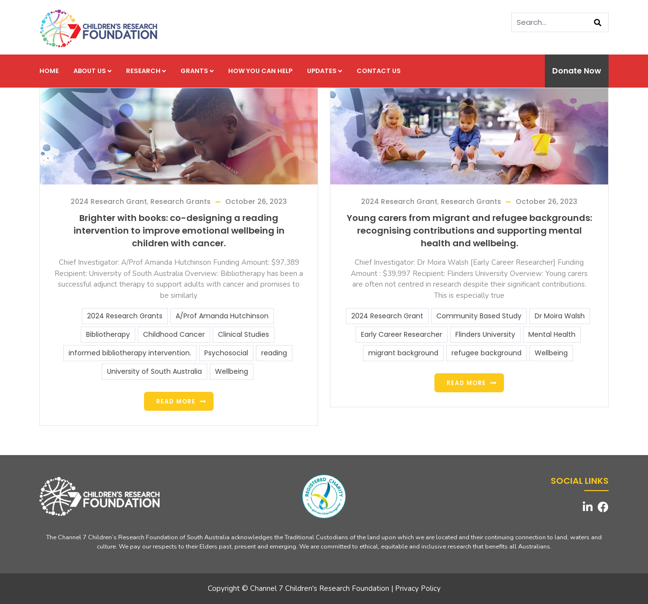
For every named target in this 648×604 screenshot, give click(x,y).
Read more (176, 401)
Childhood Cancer (174, 334)
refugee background (486, 353)
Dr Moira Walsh (560, 316)
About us (92, 70)
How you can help (260, 70)
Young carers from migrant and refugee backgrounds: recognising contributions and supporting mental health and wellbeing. (469, 230)
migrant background (403, 353)
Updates (324, 70)
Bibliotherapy (108, 334)
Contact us (379, 70)
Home (49, 70)
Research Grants (180, 201)
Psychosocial (226, 353)
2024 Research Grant (109, 201)
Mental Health (552, 334)
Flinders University (485, 334)
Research (146, 70)
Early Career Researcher (401, 334)
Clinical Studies (243, 334)
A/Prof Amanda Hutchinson (222, 316)
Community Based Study (479, 316)
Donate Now (576, 70)
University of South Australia (154, 371)
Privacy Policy (418, 588)
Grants (197, 70)
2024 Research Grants (124, 316)
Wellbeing (231, 371)
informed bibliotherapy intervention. (130, 353)
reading (274, 353)
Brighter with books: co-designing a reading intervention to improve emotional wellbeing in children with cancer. (179, 230)
